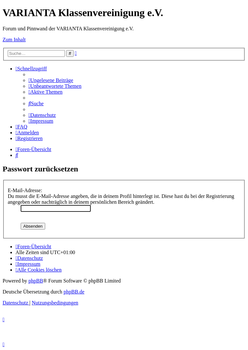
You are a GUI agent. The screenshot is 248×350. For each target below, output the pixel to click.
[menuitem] (50, 80)
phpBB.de (74, 291)
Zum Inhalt (14, 39)
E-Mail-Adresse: (25, 190)
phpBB (35, 280)
